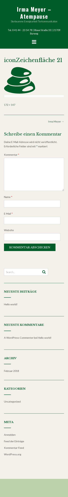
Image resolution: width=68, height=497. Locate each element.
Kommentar (11, 154)
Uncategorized (12, 401)
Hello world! (11, 304)
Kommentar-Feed (14, 447)
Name (8, 196)
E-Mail (8, 213)
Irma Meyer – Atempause (34, 13)
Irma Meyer (56, 121)
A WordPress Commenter (18, 337)
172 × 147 (9, 104)
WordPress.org (12, 454)
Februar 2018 (11, 370)
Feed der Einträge (14, 441)
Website (9, 230)
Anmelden (10, 434)
